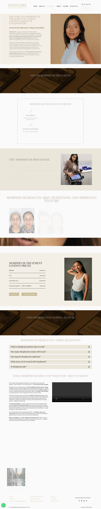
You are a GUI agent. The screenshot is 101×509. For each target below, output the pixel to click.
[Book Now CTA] (86, 8)
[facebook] (79, 500)
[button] (50, 347)
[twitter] (86, 500)
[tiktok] (84, 500)
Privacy (28, 507)
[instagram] (81, 500)
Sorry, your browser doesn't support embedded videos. (72, 392)
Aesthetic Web (89, 507)
